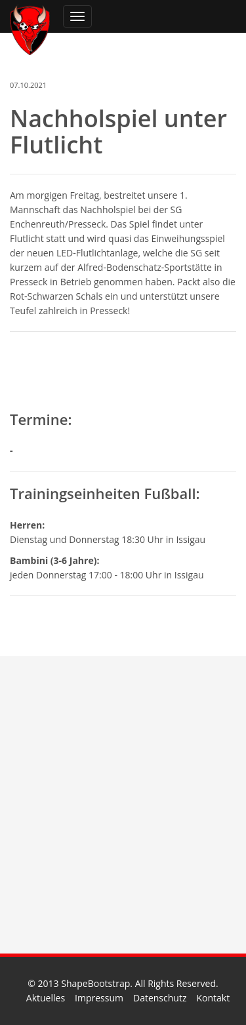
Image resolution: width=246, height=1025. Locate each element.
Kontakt (213, 998)
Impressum (99, 998)
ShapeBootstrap (95, 983)
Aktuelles (45, 998)
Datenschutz (159, 998)
